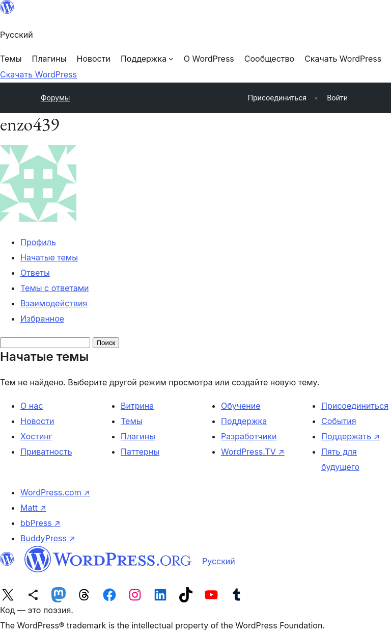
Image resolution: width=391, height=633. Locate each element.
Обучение (241, 406)
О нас (31, 406)
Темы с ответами (54, 288)
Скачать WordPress (38, 74)
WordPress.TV (253, 451)
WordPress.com (55, 492)
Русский (218, 561)
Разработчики (248, 436)
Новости (37, 421)
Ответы (35, 273)
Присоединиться (354, 406)
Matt (33, 508)
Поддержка (244, 421)
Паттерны (140, 451)
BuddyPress (47, 538)
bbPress (40, 523)
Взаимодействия (53, 303)
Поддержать (350, 436)
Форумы (55, 97)
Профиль (38, 242)
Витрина (137, 406)
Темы (132, 421)
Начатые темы (49, 257)
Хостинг (36, 436)
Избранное (42, 318)
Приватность (46, 451)
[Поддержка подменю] (147, 58)
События (338, 421)
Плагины (138, 436)
